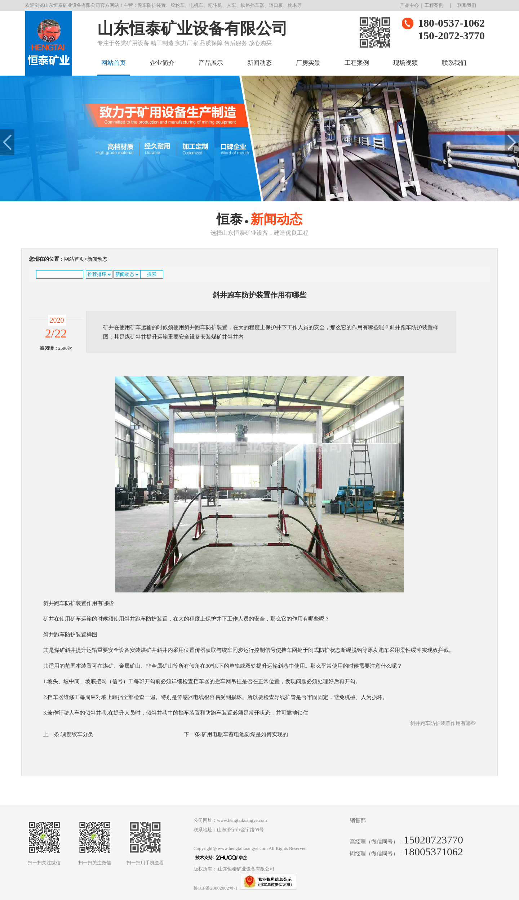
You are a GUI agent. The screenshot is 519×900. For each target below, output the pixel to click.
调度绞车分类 (77, 734)
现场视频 (405, 62)
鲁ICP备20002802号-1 (216, 888)
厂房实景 (308, 62)
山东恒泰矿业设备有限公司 (246, 869)
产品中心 (409, 5)
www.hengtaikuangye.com (243, 848)
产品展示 (211, 62)
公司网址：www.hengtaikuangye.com (230, 820)
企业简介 (162, 62)
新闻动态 (259, 62)
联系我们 (466, 5)
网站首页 (113, 62)
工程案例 (434, 5)
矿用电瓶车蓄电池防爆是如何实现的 (244, 734)
